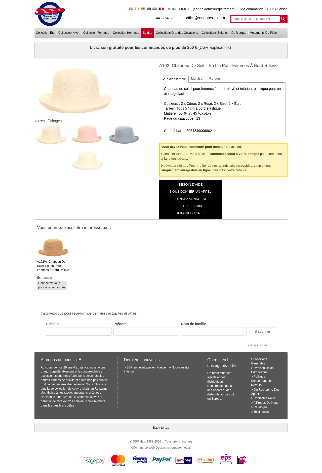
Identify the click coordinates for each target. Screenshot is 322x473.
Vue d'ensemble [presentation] (174, 79)
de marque (238, 33)
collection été (45, 33)
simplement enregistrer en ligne (186, 170)
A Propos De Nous (266, 402)
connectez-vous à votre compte (234, 154)
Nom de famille (193, 324)
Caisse (282, 9)
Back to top (161, 427)
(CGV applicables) (214, 47)
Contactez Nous (264, 398)
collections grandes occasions (177, 33)
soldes (147, 33)
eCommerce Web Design (148, 447)
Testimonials (262, 412)
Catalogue (260, 407)
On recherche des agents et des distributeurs (219, 377)
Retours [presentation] (215, 78)
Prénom (120, 324)
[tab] (174, 79)
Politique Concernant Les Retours (261, 381)
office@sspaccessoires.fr (205, 18)
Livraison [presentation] (197, 78)
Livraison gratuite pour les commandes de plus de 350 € (144, 47)
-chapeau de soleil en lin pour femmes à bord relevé (53, 266)
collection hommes (126, 33)
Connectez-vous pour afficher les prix (51, 285)
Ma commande (252, 9)
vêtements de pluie (263, 33)
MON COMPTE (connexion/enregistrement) (202, 9)
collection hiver (68, 33)
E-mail (52, 324)
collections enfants (215, 33)
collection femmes (96, 33)
